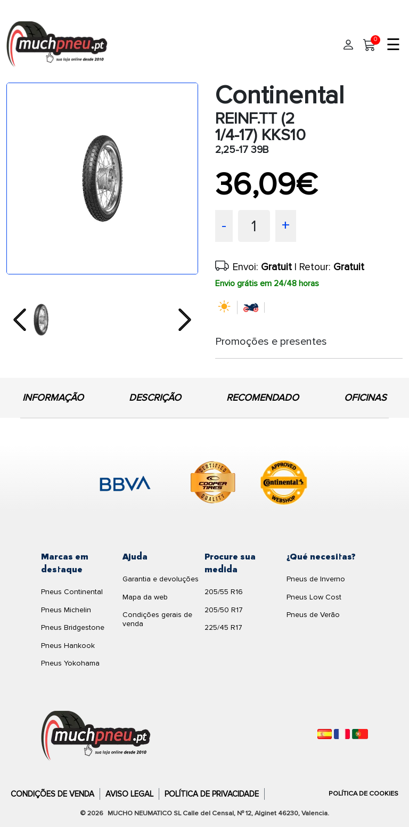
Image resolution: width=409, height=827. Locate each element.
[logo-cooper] (213, 484)
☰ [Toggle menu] (393, 45)
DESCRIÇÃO (155, 397)
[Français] (342, 734)
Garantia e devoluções (160, 578)
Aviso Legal (129, 794)
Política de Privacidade (212, 794)
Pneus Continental (72, 591)
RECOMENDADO (262, 397)
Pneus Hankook (68, 645)
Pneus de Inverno (316, 578)
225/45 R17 (223, 627)
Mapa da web (145, 597)
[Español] (324, 734)
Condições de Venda (52, 794)
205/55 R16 (223, 591)
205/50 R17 (223, 609)
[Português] (360, 734)
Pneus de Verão (313, 614)
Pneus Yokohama (70, 663)
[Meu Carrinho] (369, 45)
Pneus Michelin (66, 609)
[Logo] (96, 736)
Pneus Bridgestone (72, 627)
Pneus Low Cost (314, 597)
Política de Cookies (363, 793)
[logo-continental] (284, 484)
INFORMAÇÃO (53, 397)
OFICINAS (365, 397)
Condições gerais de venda (157, 619)
